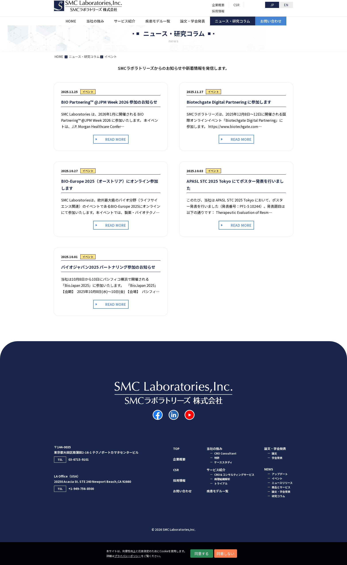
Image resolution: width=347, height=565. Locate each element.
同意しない (225, 553)
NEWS (268, 469)
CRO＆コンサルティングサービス (234, 474)
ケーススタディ (223, 462)
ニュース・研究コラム (84, 56)
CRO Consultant (225, 453)
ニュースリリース (282, 483)
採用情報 (179, 480)
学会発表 (277, 458)
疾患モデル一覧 (217, 491)
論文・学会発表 (281, 491)
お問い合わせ (182, 491)
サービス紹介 (216, 470)
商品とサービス (281, 487)
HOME (58, 56)
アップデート (280, 474)
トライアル (220, 483)
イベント (277, 478)
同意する (202, 553)
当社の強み (214, 448)
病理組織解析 (222, 479)
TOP (176, 448)
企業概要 (179, 459)
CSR (176, 470)
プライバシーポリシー (127, 556)
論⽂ (274, 453)
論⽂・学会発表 (275, 448)
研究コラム (278, 496)
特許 (217, 458)
